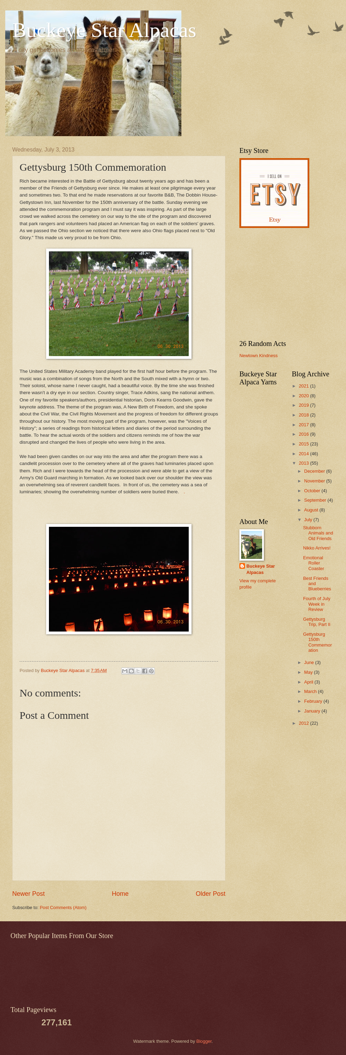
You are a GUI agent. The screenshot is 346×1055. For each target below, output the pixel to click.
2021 (304, 386)
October (312, 490)
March (311, 691)
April (309, 682)
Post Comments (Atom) (63, 907)
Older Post (210, 893)
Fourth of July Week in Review (316, 604)
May (309, 672)
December (315, 471)
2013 (304, 463)
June (309, 662)
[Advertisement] (283, 283)
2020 (304, 395)
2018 (304, 415)
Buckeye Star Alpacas (104, 30)
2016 (304, 434)
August (311, 509)
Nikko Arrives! (317, 548)
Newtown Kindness (258, 355)
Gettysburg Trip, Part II (316, 622)
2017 (304, 424)
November (315, 481)
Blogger (204, 1041)
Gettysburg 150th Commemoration (317, 642)
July (308, 519)
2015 (304, 444)
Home (120, 893)
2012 (304, 723)
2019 (304, 405)
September (315, 500)
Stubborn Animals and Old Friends (318, 533)
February (313, 701)
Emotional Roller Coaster (313, 563)
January (312, 711)
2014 (304, 453)
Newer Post (28, 893)
